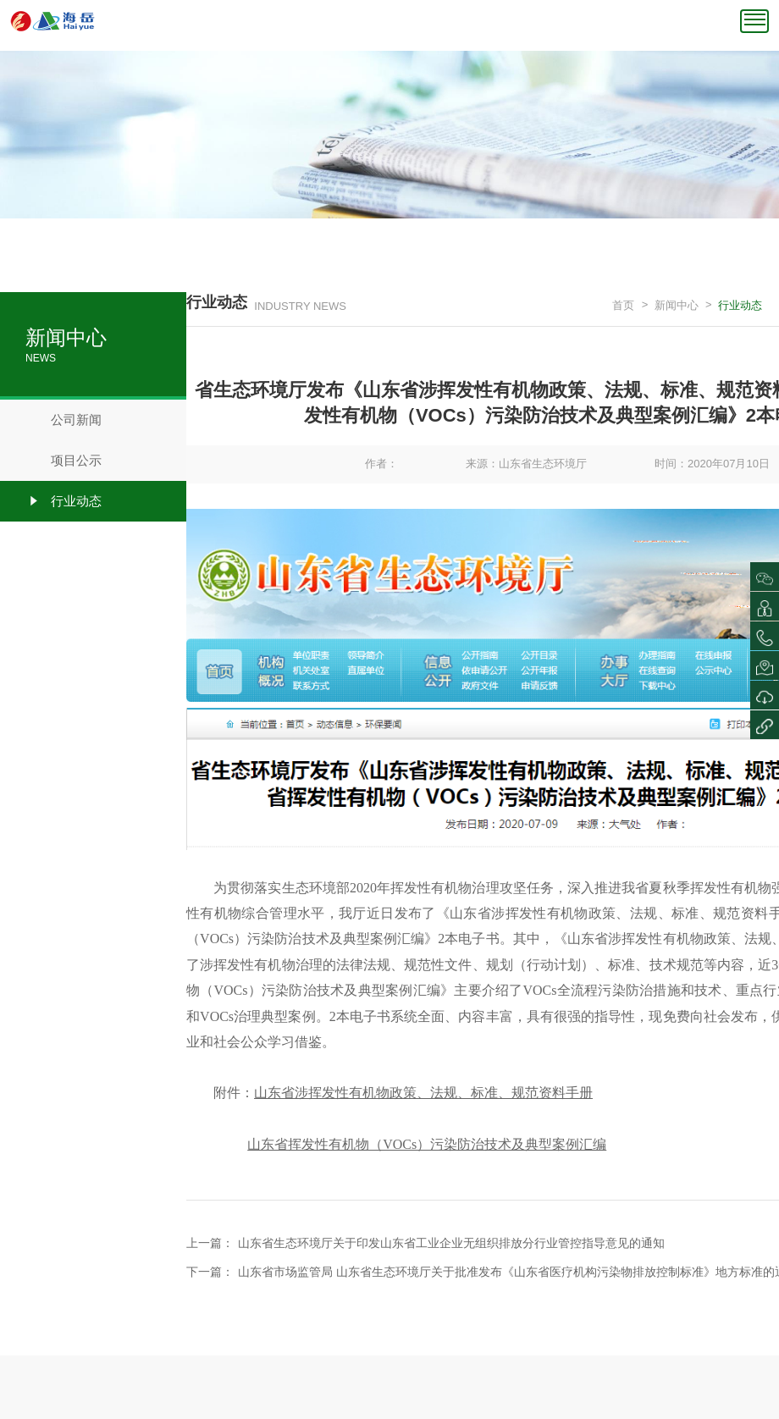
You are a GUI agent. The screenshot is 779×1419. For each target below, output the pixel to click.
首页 (623, 305)
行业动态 (63, 501)
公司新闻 (63, 420)
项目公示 (63, 460)
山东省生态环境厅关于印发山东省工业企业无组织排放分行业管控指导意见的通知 (451, 1243)
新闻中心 (677, 305)
